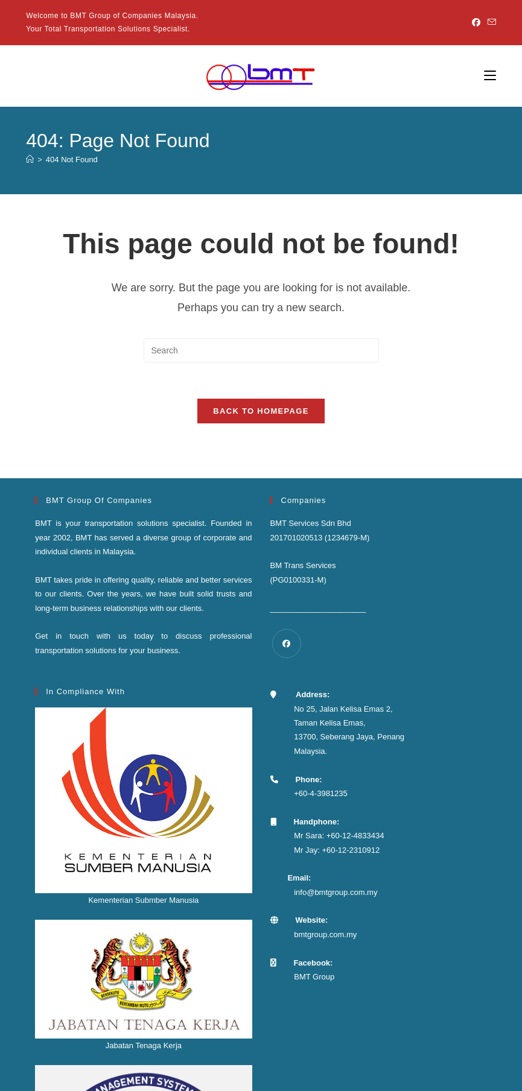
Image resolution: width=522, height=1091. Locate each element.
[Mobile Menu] (490, 75)
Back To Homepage (260, 411)
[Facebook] (476, 23)
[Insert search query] (261, 350)
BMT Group (314, 977)
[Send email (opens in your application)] (490, 23)
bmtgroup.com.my (325, 935)
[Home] (30, 159)
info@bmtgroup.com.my (335, 892)
